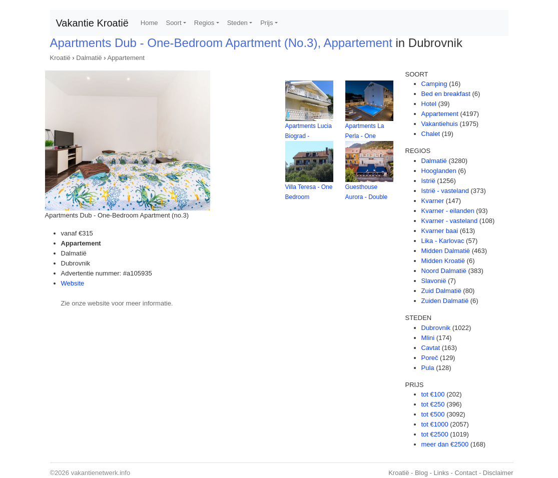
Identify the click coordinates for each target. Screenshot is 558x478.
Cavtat (430, 348)
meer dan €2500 (445, 444)
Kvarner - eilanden (447, 210)
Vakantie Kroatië (92, 23)
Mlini (428, 338)
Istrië (428, 180)
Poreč (429, 358)
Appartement (125, 58)
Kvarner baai (439, 230)
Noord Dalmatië (443, 270)
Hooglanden (438, 170)
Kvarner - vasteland (449, 220)
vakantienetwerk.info (101, 472)
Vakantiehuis (439, 124)
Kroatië (60, 58)
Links (441, 472)
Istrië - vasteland (445, 190)
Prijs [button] (266, 22)
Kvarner (432, 200)
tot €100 (433, 394)
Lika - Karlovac (442, 240)
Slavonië (433, 280)
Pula (427, 368)
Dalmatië (89, 58)
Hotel (428, 104)
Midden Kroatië (443, 260)
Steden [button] (237, 22)
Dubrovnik (436, 328)
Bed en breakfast (445, 94)
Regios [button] (204, 22)
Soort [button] (173, 22)
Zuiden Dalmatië (445, 300)
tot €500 (433, 414)
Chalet (430, 134)
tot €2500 (434, 434)
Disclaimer (498, 472)
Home (149, 22)
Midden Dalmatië (445, 250)
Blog (421, 472)
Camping (434, 84)
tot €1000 (434, 424)
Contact (465, 472)
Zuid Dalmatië (441, 290)
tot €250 (433, 404)
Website (73, 283)
